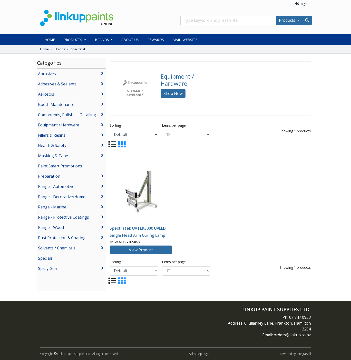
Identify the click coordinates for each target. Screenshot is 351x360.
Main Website (185, 39)
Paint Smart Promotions (60, 166)
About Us (130, 39)
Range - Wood (51, 227)
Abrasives (47, 73)
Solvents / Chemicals (56, 248)
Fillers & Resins (51, 135)
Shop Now (173, 93)
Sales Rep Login (199, 354)
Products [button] (73, 39)
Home (50, 39)
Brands (60, 49)
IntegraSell (304, 354)
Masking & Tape (53, 155)
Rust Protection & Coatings (63, 237)
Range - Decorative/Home (61, 196)
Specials (45, 258)
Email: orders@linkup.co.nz (286, 335)
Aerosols (46, 94)
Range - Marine (52, 207)
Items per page (174, 125)
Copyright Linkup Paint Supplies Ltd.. (66, 354)
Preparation (49, 176)
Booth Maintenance (56, 104)
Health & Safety (52, 145)
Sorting (115, 125)
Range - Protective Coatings (63, 217)
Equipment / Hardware (58, 125)
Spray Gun (47, 268)
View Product (141, 250)
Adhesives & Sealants (57, 84)
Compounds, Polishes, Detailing (67, 114)
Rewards (155, 39)
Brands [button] (102, 39)
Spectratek (78, 49)
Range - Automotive (56, 186)
